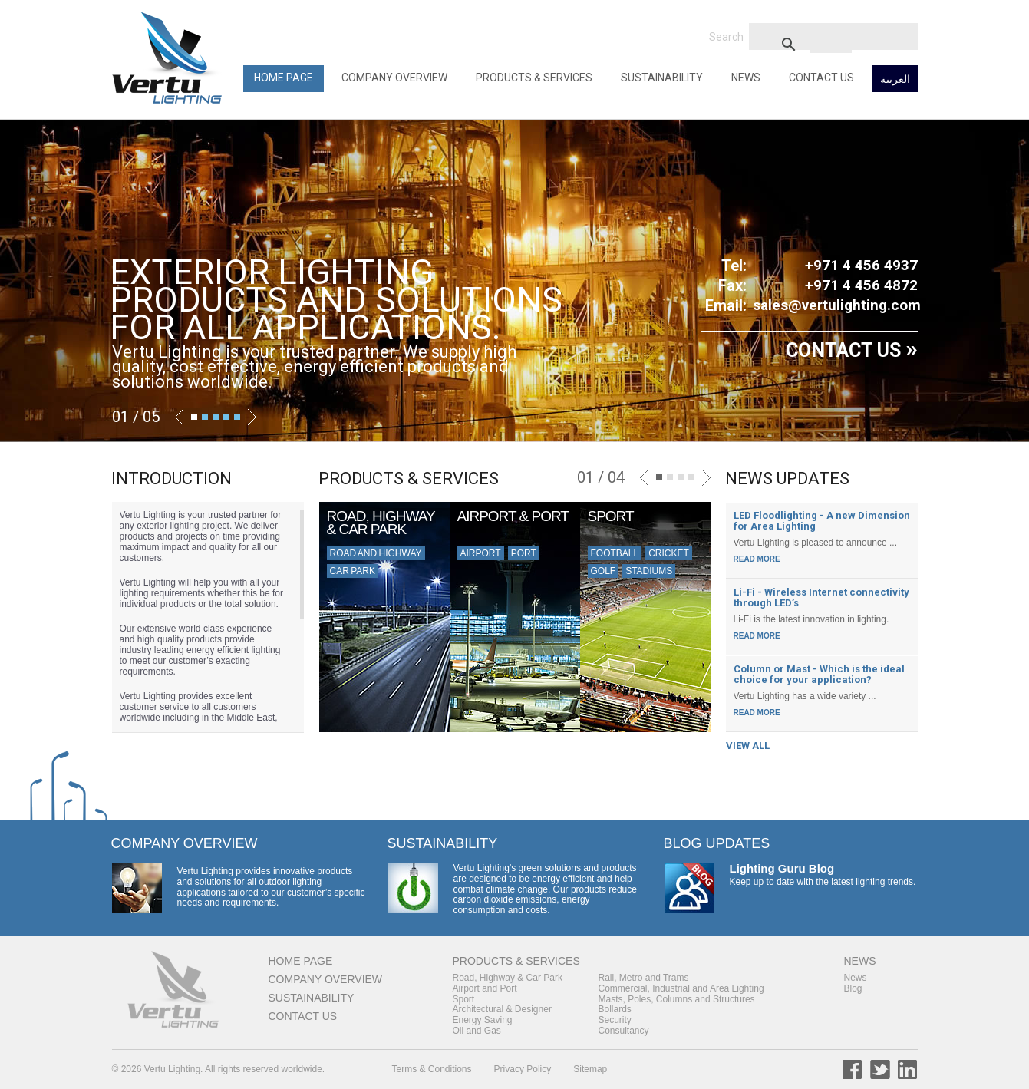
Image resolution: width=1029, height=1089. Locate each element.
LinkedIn (908, 1069)
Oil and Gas (477, 1030)
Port (523, 553)
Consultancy (624, 1030)
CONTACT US (852, 350)
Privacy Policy (523, 1069)
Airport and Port (485, 988)
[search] (831, 44)
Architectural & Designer (502, 1009)
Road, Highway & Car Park (507, 977)
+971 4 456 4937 (861, 265)
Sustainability (662, 77)
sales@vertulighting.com (837, 305)
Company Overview (394, 77)
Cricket (668, 553)
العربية (895, 79)
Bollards (615, 1009)
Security (615, 1020)
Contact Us (821, 77)
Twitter (880, 1069)
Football (615, 553)
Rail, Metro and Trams (644, 977)
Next (252, 417)
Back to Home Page (169, 58)
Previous (179, 417)
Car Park (352, 571)
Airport (480, 553)
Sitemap (590, 1069)
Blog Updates (717, 843)
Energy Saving (483, 1020)
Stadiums (648, 571)
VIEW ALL (748, 745)
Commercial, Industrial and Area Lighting (681, 988)
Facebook (852, 1069)
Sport (464, 999)
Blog (853, 988)
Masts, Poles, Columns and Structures (677, 999)
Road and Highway (376, 553)
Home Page (283, 77)
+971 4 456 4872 (861, 285)
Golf (603, 571)
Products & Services (534, 77)
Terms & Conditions (432, 1069)
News (745, 77)
